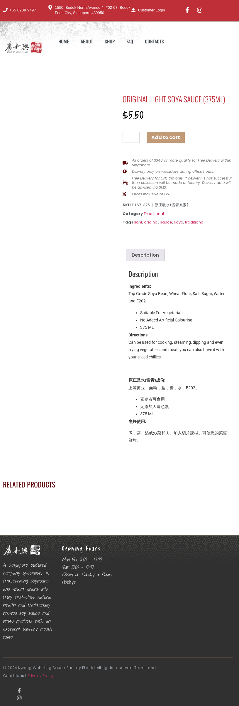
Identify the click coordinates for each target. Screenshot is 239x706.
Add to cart (165, 137)
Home (63, 41)
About (87, 41)
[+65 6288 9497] (5, 10)
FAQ (129, 41)
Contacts (154, 41)
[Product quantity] (131, 137)
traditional (194, 222)
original (151, 222)
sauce (166, 222)
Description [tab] (145, 255)
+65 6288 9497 (22, 10)
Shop (110, 41)
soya (178, 222)
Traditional (154, 213)
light (138, 222)
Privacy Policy (41, 675)
